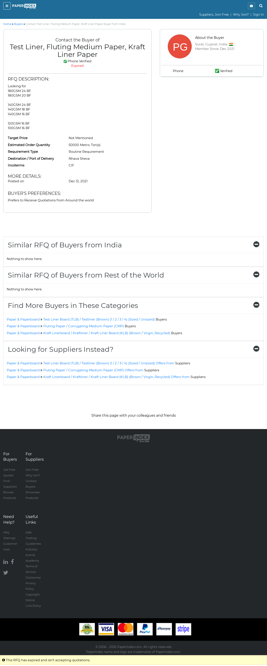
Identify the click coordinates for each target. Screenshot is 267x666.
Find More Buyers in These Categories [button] (133, 305)
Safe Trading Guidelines (33, 538)
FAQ (6, 532)
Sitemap (9, 538)
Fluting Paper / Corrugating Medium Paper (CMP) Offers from (101, 370)
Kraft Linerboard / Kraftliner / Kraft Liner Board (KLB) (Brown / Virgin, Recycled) (112, 333)
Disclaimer (33, 577)
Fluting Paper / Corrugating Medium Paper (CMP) (89, 326)
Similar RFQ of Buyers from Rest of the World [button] (133, 275)
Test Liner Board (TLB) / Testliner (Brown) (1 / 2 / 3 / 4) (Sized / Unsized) (105, 319)
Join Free (32, 469)
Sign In (258, 14)
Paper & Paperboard (23, 319)
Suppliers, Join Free (214, 14)
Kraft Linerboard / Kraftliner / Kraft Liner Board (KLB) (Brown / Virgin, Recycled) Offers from (124, 377)
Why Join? (241, 14)
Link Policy (33, 605)
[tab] (133, 245)
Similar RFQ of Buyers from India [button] (133, 245)
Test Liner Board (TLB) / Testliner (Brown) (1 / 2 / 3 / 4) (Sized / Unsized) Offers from (116, 363)
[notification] (251, 6)
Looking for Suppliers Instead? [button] (133, 349)
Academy (32, 560)
